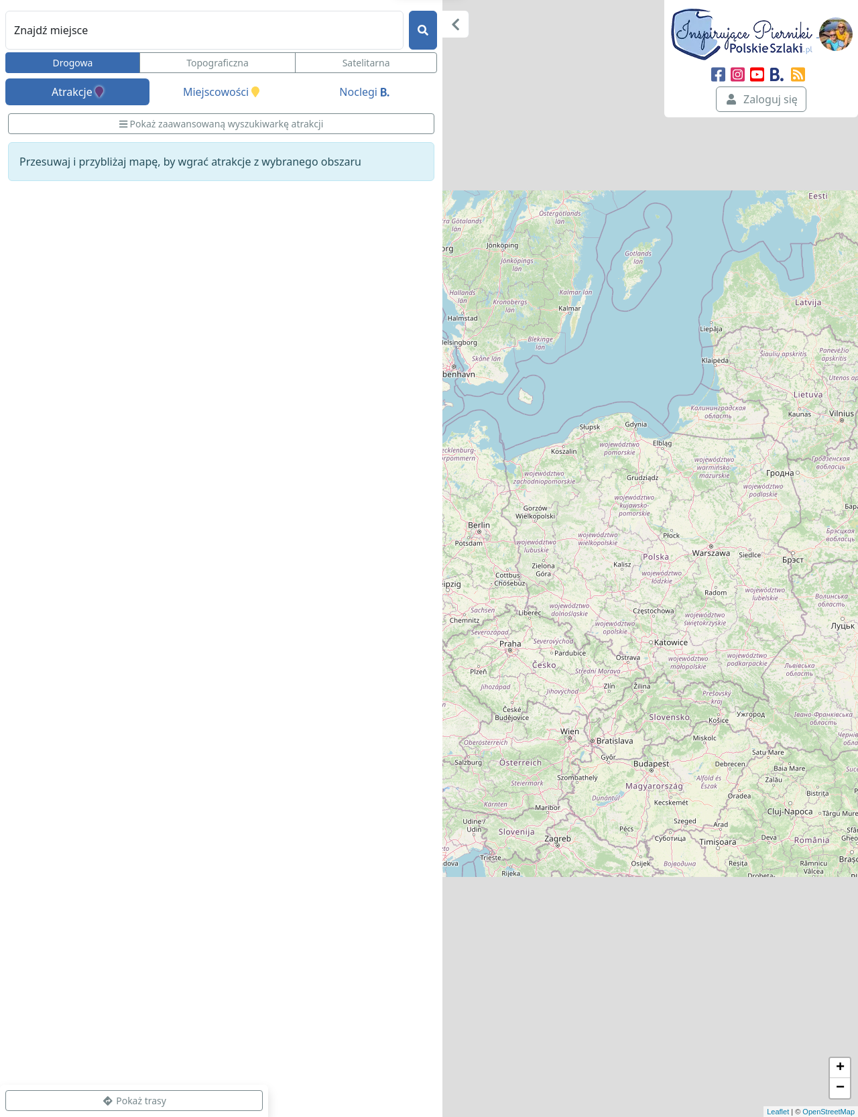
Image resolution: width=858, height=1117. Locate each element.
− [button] (840, 1088)
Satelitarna (366, 62)
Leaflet (778, 1112)
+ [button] (840, 1068)
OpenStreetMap (828, 1112)
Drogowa (72, 62)
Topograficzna (217, 62)
